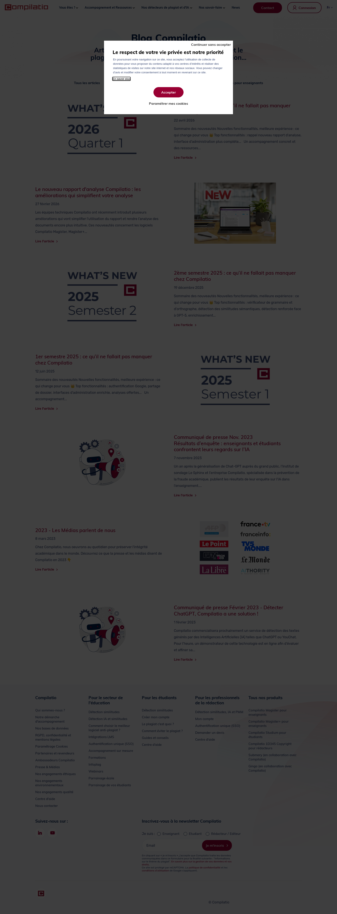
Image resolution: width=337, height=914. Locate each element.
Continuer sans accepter (211, 44)
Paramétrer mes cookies (168, 103)
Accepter (168, 92)
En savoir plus (121, 78)
